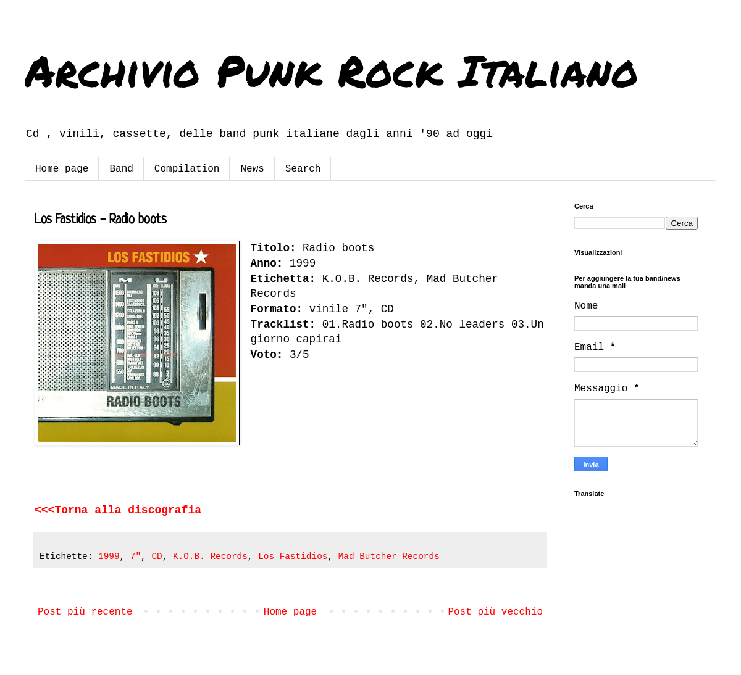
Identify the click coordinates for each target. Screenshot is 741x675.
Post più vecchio (495, 612)
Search (303, 169)
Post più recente (85, 612)
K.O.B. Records (210, 556)
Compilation (187, 169)
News (252, 169)
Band (121, 169)
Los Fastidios (292, 556)
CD (156, 556)
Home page (61, 169)
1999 (109, 556)
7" (135, 556)
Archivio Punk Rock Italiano (331, 70)
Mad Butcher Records (389, 556)
